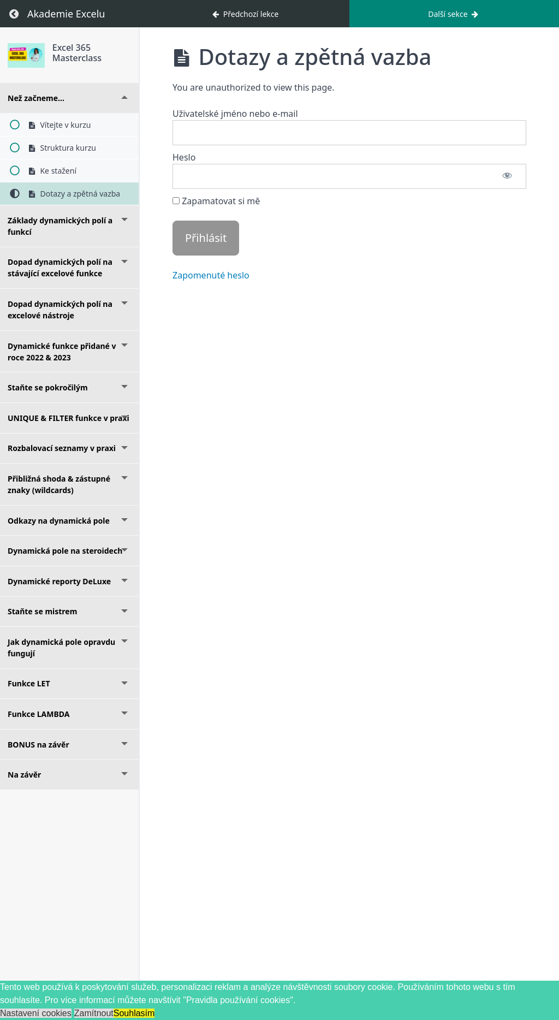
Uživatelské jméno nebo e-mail (235, 114)
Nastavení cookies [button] (36, 1013)
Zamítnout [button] (94, 1013)
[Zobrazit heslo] (507, 176)
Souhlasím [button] (134, 1013)
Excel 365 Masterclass (77, 52)
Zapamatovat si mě (216, 201)
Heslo (184, 157)
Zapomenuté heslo (211, 275)
